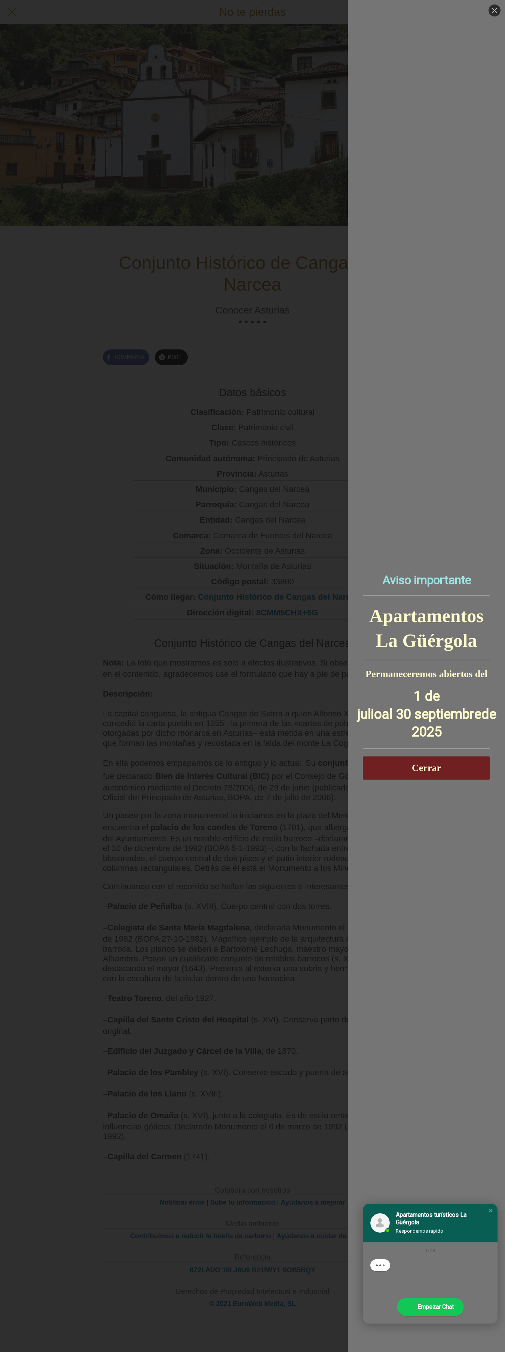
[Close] (495, 10)
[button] (491, 1210)
